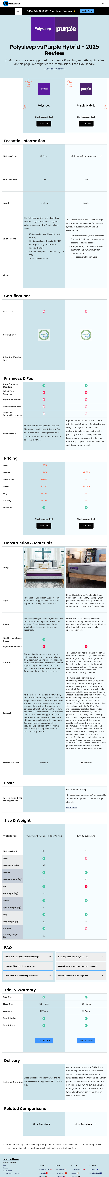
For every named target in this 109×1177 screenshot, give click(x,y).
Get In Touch (7, 1170)
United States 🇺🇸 (45, 1169)
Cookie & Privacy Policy (12, 1173)
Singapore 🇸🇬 (61, 1169)
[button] (102, 3)
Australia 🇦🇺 (94, 1169)
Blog (4, 1165)
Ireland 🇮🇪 (74, 1173)
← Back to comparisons (54, 68)
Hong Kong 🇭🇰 (61, 1173)
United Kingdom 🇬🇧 (78, 1169)
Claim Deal (87, 11)
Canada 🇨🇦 (43, 1173)
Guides (5, 1168)
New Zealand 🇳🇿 (96, 1173)
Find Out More (44, 1040)
